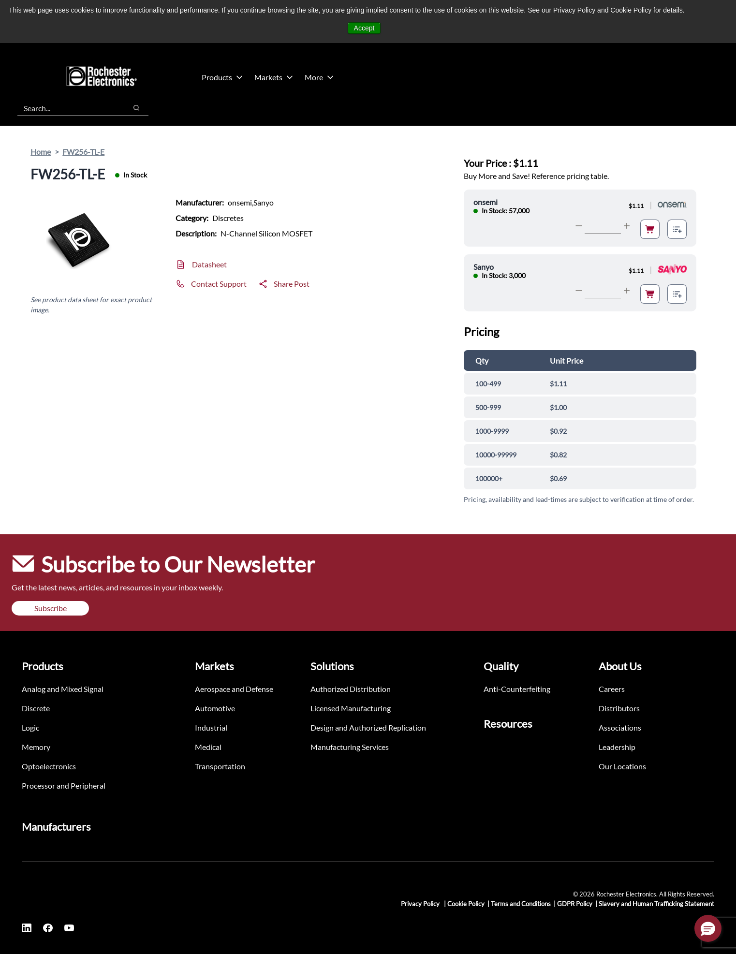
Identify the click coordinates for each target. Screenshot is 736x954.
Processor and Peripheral (63, 785)
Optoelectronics (49, 766)
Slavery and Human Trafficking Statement (656, 904)
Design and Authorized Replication (368, 727)
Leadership (617, 746)
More (319, 77)
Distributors (619, 708)
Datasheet (209, 264)
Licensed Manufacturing (350, 708)
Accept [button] (364, 28)
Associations (620, 727)
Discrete (36, 708)
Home (40, 151)
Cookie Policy (466, 904)
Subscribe (50, 608)
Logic (30, 727)
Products (222, 77)
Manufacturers (56, 826)
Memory (36, 746)
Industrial (211, 727)
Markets (273, 77)
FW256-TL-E (83, 151)
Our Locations (622, 766)
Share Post (291, 283)
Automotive (215, 708)
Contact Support (219, 283)
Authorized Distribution (350, 688)
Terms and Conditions (521, 904)
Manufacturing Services (349, 746)
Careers (612, 688)
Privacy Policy (421, 904)
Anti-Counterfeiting (517, 688)
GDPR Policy (574, 904)
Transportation (220, 766)
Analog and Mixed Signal (62, 688)
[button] (707, 928)
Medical (208, 746)
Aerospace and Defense (234, 688)
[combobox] (67, 108)
